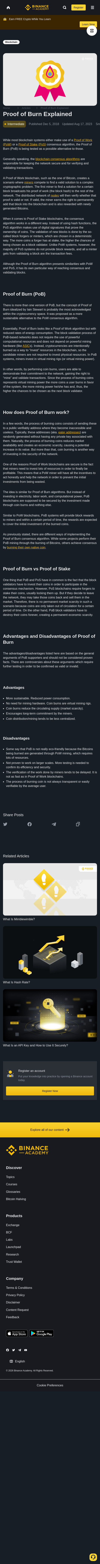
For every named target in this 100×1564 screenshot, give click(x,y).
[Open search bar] (63, 7)
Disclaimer (13, 1302)
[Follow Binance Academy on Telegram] (19, 1350)
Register (78, 7)
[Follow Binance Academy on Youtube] (25, 1350)
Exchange (12, 1225)
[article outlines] (92, 30)
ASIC (26, 345)
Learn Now (88, 24)
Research (12, 1254)
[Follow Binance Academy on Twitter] (13, 1350)
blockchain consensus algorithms (58, 159)
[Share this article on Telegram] (54, 824)
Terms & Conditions (19, 1287)
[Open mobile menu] (92, 7)
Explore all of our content (50, 1130)
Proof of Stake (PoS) (32, 144)
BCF (9, 1232)
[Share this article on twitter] (5, 824)
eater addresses (69, 432)
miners (28, 182)
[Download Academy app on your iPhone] (17, 1334)
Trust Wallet (14, 1261)
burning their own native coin (26, 547)
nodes (55, 195)
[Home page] (37, 7)
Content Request (17, 1309)
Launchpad (13, 1247)
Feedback (12, 1317)
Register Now (50, 1090)
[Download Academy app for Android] (41, 1334)
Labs (9, 1239)
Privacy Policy (15, 1295)
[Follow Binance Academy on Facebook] (7, 1350)
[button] (92, 7)
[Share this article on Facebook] (29, 824)
